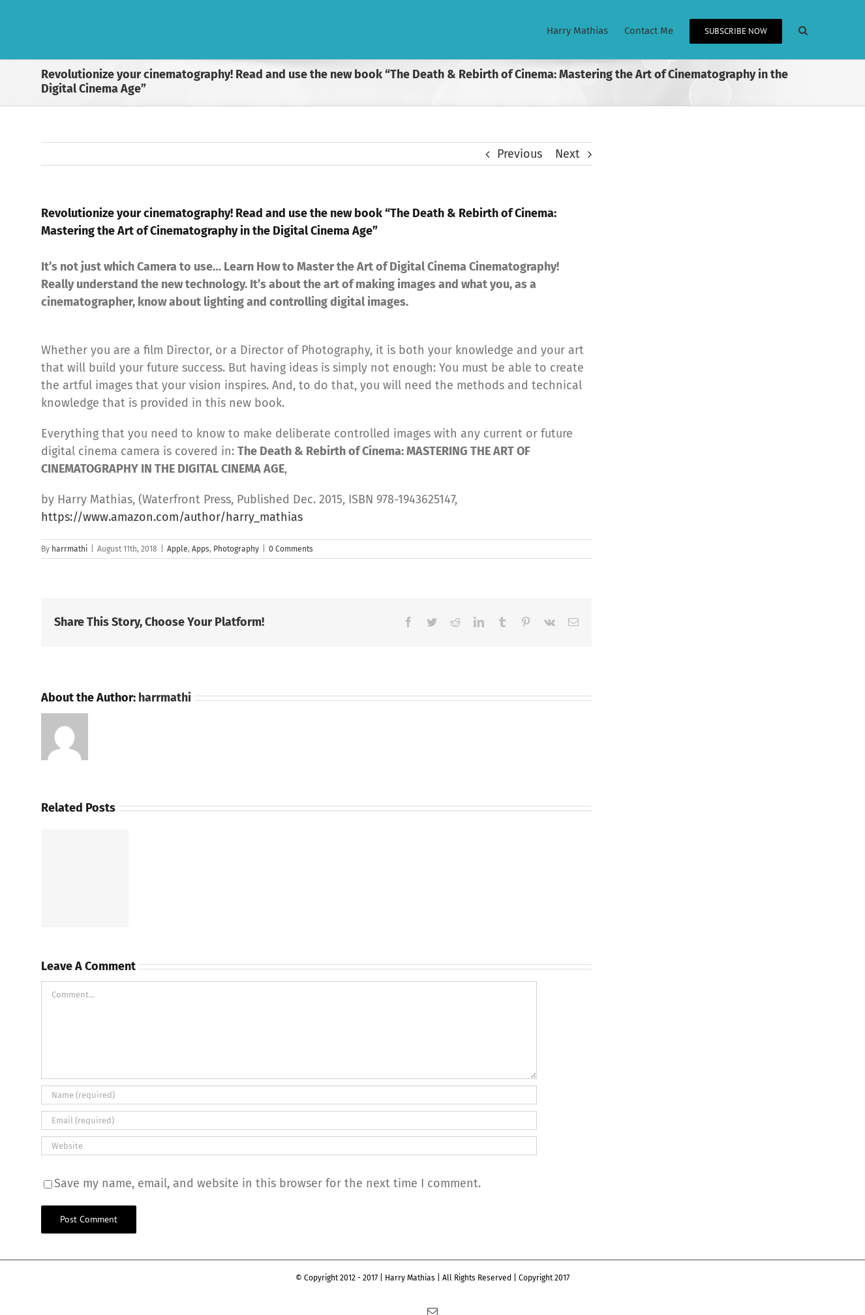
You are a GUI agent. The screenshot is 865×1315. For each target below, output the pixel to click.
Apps (200, 549)
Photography (236, 549)
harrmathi (69, 549)
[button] (803, 29)
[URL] (289, 1145)
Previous (519, 154)
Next (567, 154)
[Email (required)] (289, 1120)
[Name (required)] (289, 1095)
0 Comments (291, 549)
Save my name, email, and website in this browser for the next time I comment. (267, 1183)
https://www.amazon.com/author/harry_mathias (172, 517)
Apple (177, 549)
